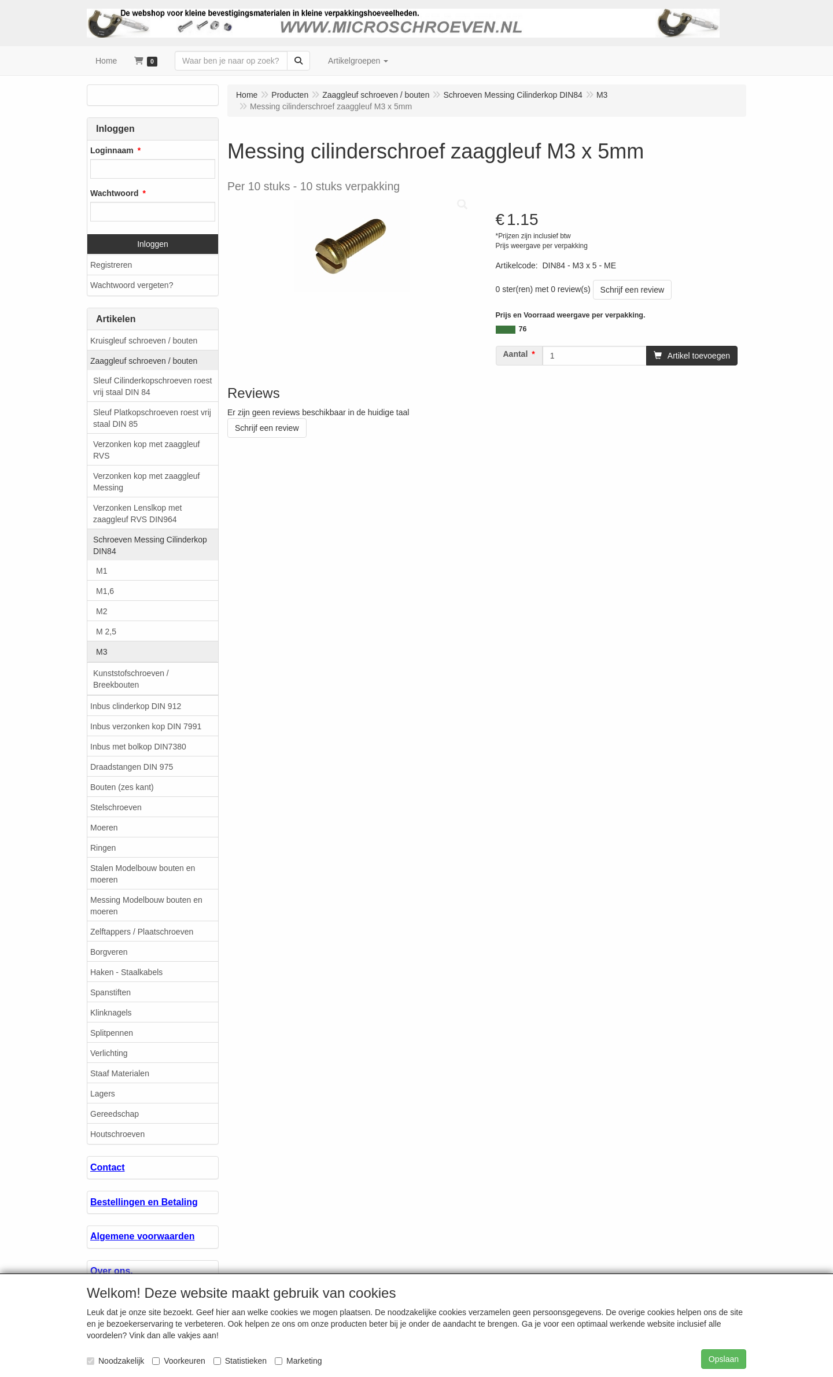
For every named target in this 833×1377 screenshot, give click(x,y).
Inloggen (152, 244)
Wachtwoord (114, 193)
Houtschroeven (117, 1134)
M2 (101, 611)
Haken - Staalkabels (126, 972)
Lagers (102, 1093)
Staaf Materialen (119, 1073)
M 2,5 (106, 631)
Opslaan (724, 1359)
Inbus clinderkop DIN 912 (135, 706)
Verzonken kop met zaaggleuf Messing (146, 481)
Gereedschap (114, 1113)
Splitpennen (111, 1033)
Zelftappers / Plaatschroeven (141, 931)
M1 (101, 570)
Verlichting (109, 1053)
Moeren (103, 827)
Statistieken (240, 1360)
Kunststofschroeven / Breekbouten (131, 679)
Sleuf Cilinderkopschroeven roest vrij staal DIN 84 (152, 386)
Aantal (515, 354)
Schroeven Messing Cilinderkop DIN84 (150, 545)
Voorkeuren (178, 1360)
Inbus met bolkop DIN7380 (138, 746)
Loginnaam (112, 150)
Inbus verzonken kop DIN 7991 (145, 726)
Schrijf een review (632, 289)
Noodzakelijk (115, 1360)
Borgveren (109, 952)
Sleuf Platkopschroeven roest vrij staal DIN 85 (152, 418)
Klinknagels (111, 1012)
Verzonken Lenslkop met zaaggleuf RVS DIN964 (137, 513)
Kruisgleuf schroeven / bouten (143, 340)
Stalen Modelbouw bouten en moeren (142, 873)
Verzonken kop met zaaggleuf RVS (146, 450)
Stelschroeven (116, 807)
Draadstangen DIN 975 (131, 766)
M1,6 (105, 591)
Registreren (111, 265)
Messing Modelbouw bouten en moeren (146, 905)
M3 (101, 651)
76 (523, 329)
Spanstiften (110, 992)
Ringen (103, 847)
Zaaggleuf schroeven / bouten (143, 361)
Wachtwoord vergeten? (131, 285)
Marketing (298, 1360)
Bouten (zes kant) (122, 787)
